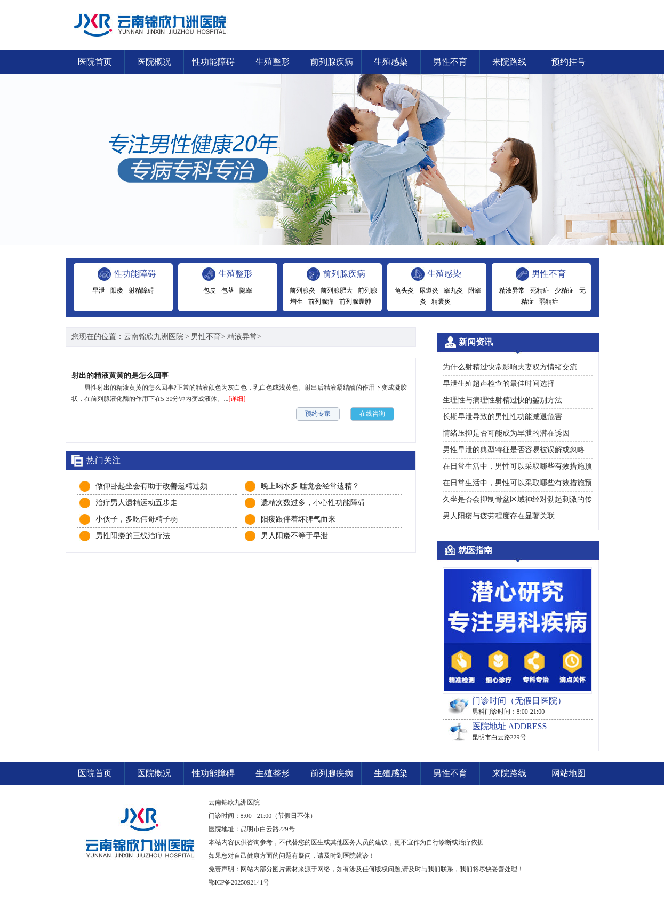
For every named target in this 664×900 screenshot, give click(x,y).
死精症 (539, 290)
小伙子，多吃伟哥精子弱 (136, 519)
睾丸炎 (453, 290)
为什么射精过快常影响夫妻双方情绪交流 (510, 367)
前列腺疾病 (331, 61)
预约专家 (318, 413)
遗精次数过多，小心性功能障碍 (313, 503)
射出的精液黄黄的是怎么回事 (120, 376)
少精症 (564, 290)
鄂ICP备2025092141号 (239, 882)
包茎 (227, 290)
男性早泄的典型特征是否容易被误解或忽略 (514, 450)
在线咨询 (372, 413)
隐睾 (245, 290)
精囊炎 (441, 301)
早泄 (98, 290)
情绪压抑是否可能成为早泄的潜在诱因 (506, 433)
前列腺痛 (321, 301)
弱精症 (548, 301)
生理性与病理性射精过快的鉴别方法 (502, 400)
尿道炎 (428, 290)
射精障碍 (141, 290)
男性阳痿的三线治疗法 (132, 536)
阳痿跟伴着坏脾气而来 (298, 519)
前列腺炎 (302, 290)
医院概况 (154, 61)
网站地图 (568, 773)
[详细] (237, 398)
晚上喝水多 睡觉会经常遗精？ (310, 486)
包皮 (209, 290)
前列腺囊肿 (355, 301)
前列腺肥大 (337, 290)
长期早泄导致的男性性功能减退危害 (502, 417)
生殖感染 (391, 61)
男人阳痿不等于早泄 (294, 536)
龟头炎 (404, 290)
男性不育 (450, 61)
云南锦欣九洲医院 (153, 337)
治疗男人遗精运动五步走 (136, 503)
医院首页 (95, 61)
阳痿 (116, 290)
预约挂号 (568, 61)
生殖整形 (272, 61)
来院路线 (509, 61)
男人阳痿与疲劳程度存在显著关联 (499, 516)
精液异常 (512, 290)
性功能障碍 (213, 61)
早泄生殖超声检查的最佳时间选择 (499, 384)
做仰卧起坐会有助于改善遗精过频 (151, 486)
